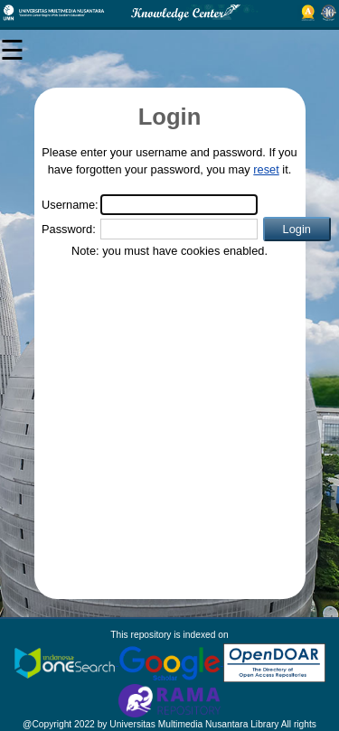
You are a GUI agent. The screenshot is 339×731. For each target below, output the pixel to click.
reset (265, 169)
